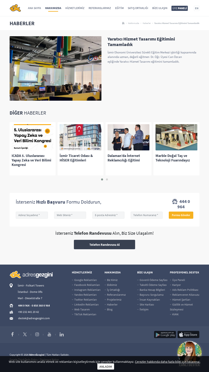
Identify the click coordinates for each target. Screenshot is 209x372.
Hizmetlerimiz (74, 8)
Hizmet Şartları (180, 299)
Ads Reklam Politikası (184, 290)
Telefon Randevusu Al (104, 244)
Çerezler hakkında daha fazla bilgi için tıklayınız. (167, 362)
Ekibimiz (110, 285)
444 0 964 (181, 204)
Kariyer (175, 285)
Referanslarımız (100, 8)
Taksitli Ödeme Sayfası (152, 285)
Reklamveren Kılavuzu (184, 294)
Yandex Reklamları (84, 294)
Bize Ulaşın (159, 8)
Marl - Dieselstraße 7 (30, 298)
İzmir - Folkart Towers (31, 285)
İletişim (143, 309)
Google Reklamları (84, 280)
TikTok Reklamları (84, 314)
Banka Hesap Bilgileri (151, 290)
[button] (102, 179)
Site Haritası (145, 304)
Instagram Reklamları (86, 290)
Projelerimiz (112, 299)
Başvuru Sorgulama (150, 294)
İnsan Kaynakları (148, 299)
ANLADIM (105, 366)
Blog (108, 309)
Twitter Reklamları (84, 299)
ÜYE (179, 8)
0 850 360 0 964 (41, 305)
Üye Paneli (177, 280)
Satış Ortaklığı (138, 8)
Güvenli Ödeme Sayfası (152, 280)
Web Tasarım (81, 309)
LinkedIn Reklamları (85, 304)
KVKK (174, 314)
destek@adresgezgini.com (34, 318)
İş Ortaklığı (112, 290)
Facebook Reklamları (86, 285)
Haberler (147, 23)
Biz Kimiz (111, 280)
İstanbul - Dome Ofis (30, 292)
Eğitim (119, 8)
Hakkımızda (53, 8)
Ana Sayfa (34, 8)
